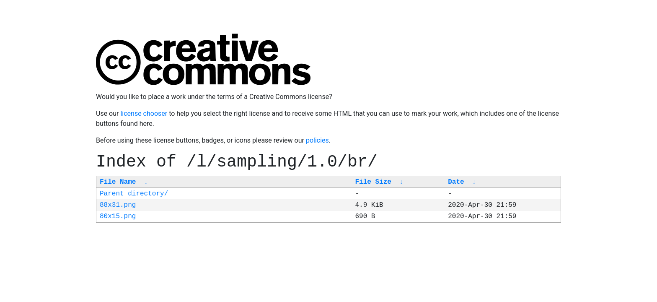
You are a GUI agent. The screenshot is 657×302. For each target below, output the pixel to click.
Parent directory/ (134, 193)
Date (456, 182)
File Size (373, 182)
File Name (118, 182)
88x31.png (118, 205)
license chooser (143, 113)
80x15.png (118, 216)
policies (317, 140)
